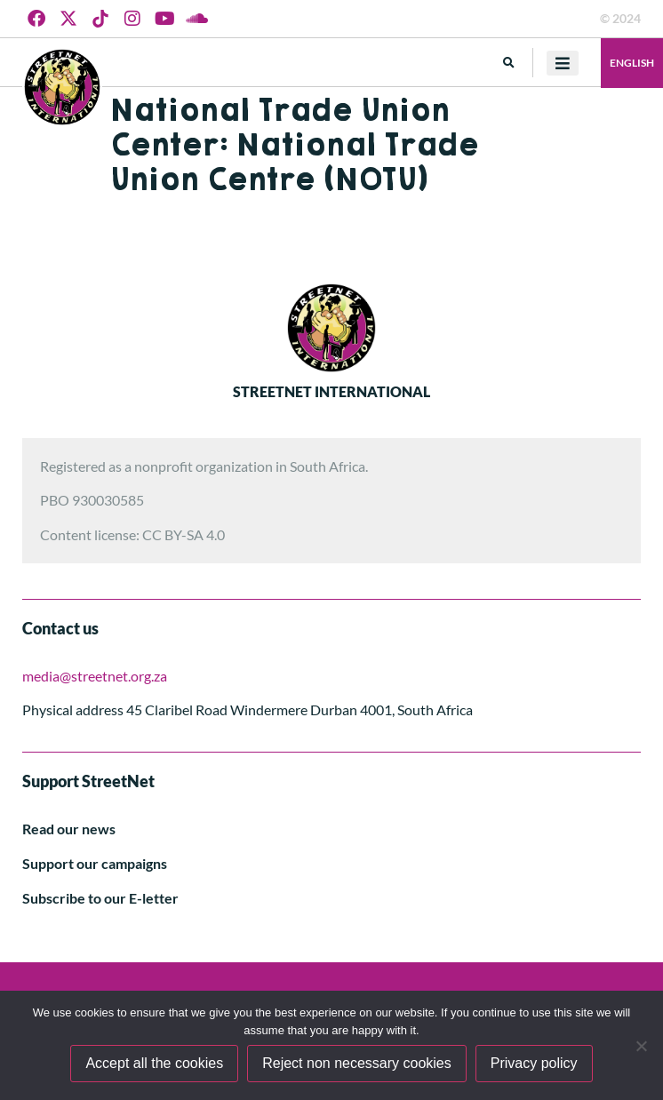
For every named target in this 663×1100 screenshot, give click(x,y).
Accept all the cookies (154, 1063)
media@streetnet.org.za (94, 675)
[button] (508, 62)
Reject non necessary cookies (356, 1063)
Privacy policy (534, 1063)
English (632, 62)
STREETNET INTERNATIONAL (331, 391)
